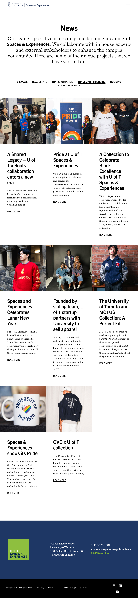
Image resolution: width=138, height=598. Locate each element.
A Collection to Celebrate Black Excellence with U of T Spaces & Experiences (114, 171)
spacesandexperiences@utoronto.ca (111, 549)
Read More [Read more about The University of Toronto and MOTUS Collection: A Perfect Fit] (105, 363)
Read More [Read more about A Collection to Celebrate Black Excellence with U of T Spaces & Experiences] (105, 234)
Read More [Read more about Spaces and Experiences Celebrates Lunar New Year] (13, 359)
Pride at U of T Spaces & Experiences (67, 159)
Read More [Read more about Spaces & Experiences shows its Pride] (13, 492)
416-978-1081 (102, 544)
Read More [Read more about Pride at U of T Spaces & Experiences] (59, 201)
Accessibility (69, 588)
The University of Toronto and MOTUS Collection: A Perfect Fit (114, 312)
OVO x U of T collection (66, 444)
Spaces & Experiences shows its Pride (22, 447)
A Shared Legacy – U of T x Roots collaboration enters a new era (21, 168)
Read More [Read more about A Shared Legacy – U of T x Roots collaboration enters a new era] (13, 211)
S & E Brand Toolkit (101, 553)
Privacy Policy (81, 588)
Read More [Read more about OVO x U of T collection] (59, 480)
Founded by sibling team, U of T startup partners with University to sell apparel (68, 315)
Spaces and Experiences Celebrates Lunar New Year (19, 312)
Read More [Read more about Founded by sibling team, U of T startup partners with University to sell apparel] (59, 375)
